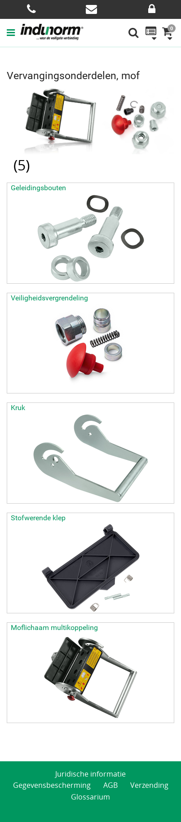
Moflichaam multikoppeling (54, 627)
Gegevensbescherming (52, 785)
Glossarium (90, 797)
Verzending (149, 785)
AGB (110, 785)
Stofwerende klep (38, 518)
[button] (13, 32)
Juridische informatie (90, 774)
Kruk (18, 407)
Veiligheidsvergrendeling (49, 298)
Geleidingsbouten (38, 187)
